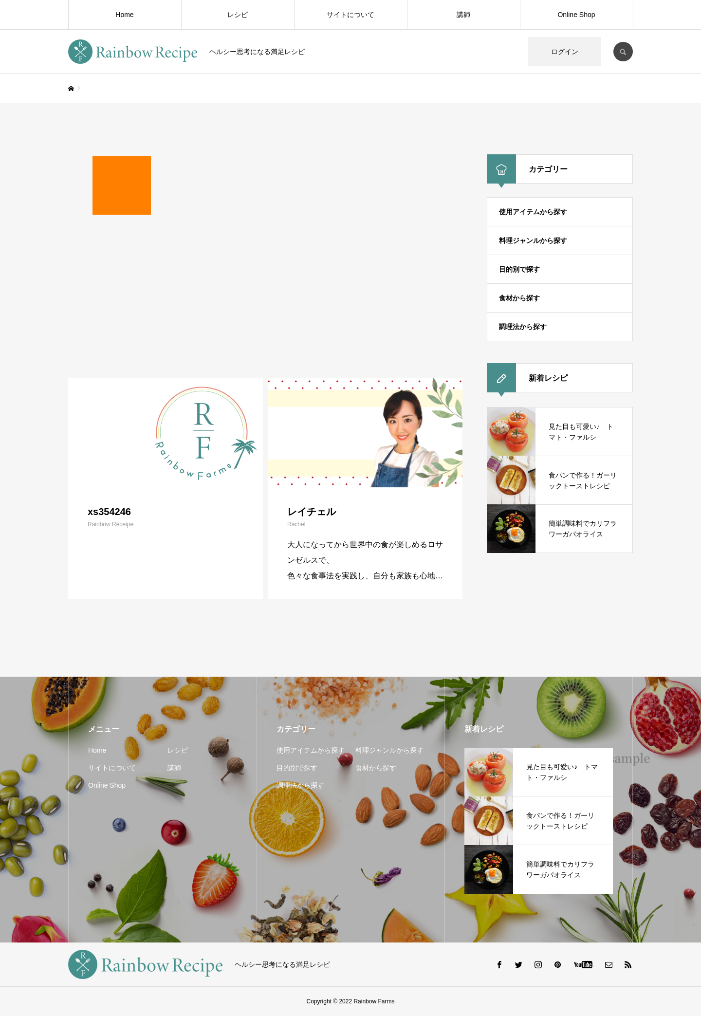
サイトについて (350, 14)
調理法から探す (523, 327)
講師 (463, 14)
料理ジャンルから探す (533, 240)
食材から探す (519, 298)
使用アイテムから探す (533, 212)
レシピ (237, 14)
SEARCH (623, 51)
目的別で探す (519, 269)
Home (124, 14)
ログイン (564, 51)
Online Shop (576, 14)
